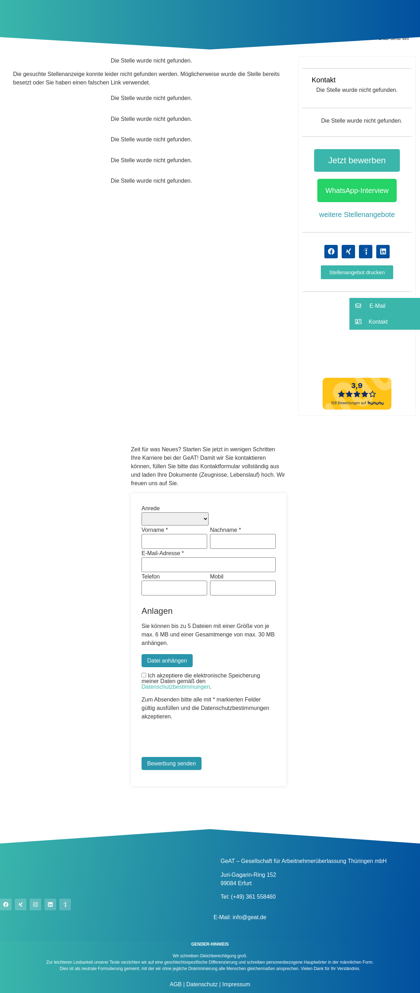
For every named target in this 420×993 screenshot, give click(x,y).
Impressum (235, 984)
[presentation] (195, 739)
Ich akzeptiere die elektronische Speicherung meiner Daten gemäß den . (201, 681)
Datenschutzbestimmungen (176, 687)
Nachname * (225, 530)
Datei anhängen (167, 661)
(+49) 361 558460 (253, 897)
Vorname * (155, 530)
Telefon (151, 577)
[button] (357, 272)
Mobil (216, 577)
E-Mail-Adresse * (163, 553)
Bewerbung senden (171, 763)
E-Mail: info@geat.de (240, 917)
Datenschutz (201, 984)
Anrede (151, 508)
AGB (176, 984)
